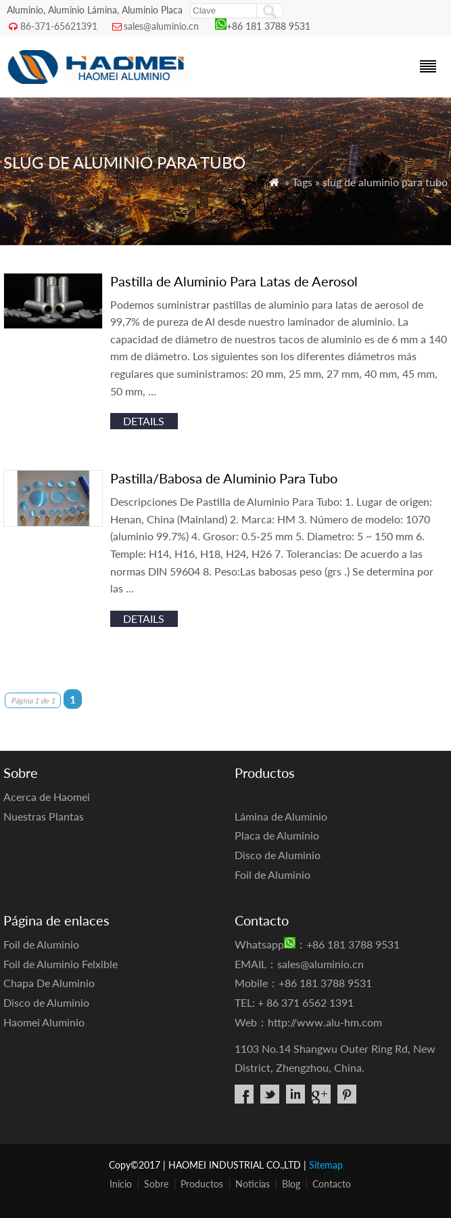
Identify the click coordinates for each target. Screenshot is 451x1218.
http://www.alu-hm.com (325, 1022)
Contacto (331, 1184)
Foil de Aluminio (272, 874)
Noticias (252, 1184)
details (143, 420)
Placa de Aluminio (277, 835)
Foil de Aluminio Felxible (60, 963)
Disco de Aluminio (278, 854)
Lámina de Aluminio (281, 816)
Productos (202, 1184)
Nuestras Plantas (43, 816)
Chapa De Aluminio (49, 982)
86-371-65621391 (58, 26)
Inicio (121, 1184)
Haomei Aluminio (44, 1022)
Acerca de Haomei (46, 796)
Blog (291, 1184)
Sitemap (326, 1165)
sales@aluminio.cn (161, 26)
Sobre (156, 1184)
